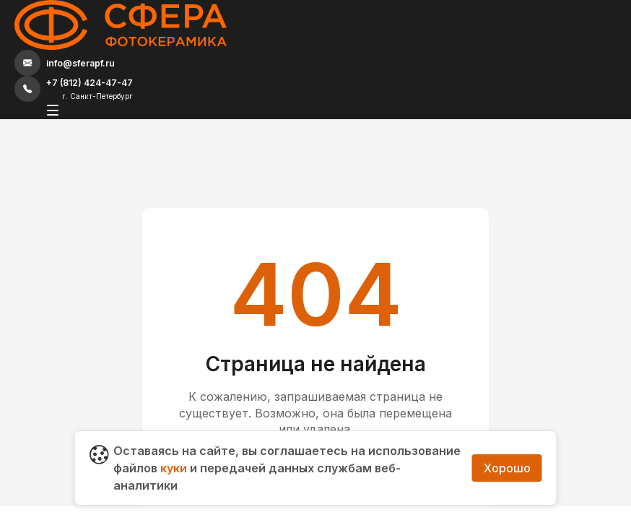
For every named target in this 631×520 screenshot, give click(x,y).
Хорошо (507, 468)
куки (173, 468)
